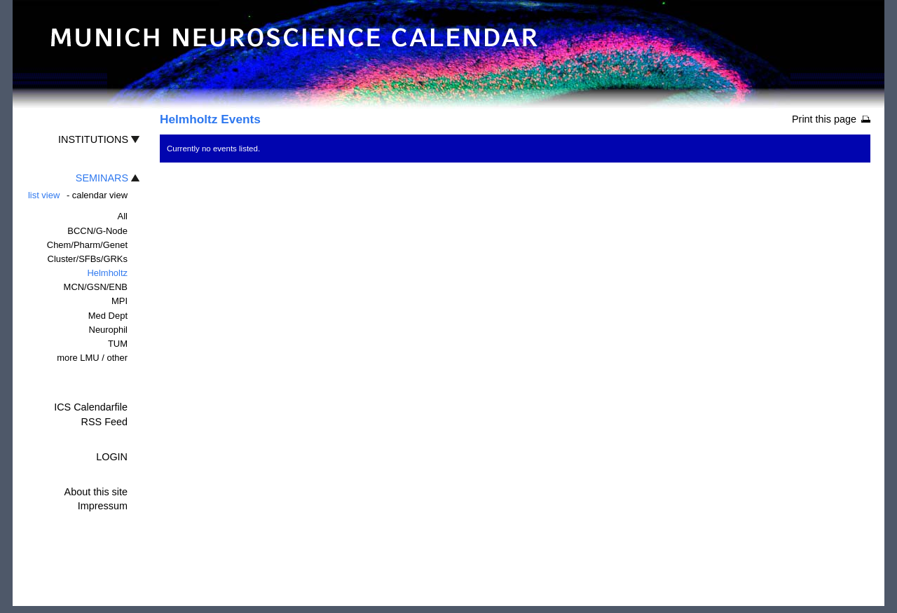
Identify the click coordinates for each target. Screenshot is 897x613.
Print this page (824, 119)
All (123, 216)
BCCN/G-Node (97, 231)
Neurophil (108, 329)
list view (44, 195)
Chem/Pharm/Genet (87, 245)
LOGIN (112, 456)
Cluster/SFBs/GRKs (88, 259)
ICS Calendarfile (91, 407)
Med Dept (108, 315)
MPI (119, 301)
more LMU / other (92, 357)
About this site (96, 491)
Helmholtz (107, 273)
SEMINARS (102, 178)
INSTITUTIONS (93, 139)
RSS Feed (104, 421)
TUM (118, 343)
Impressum (103, 505)
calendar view (100, 195)
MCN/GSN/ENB (96, 287)
